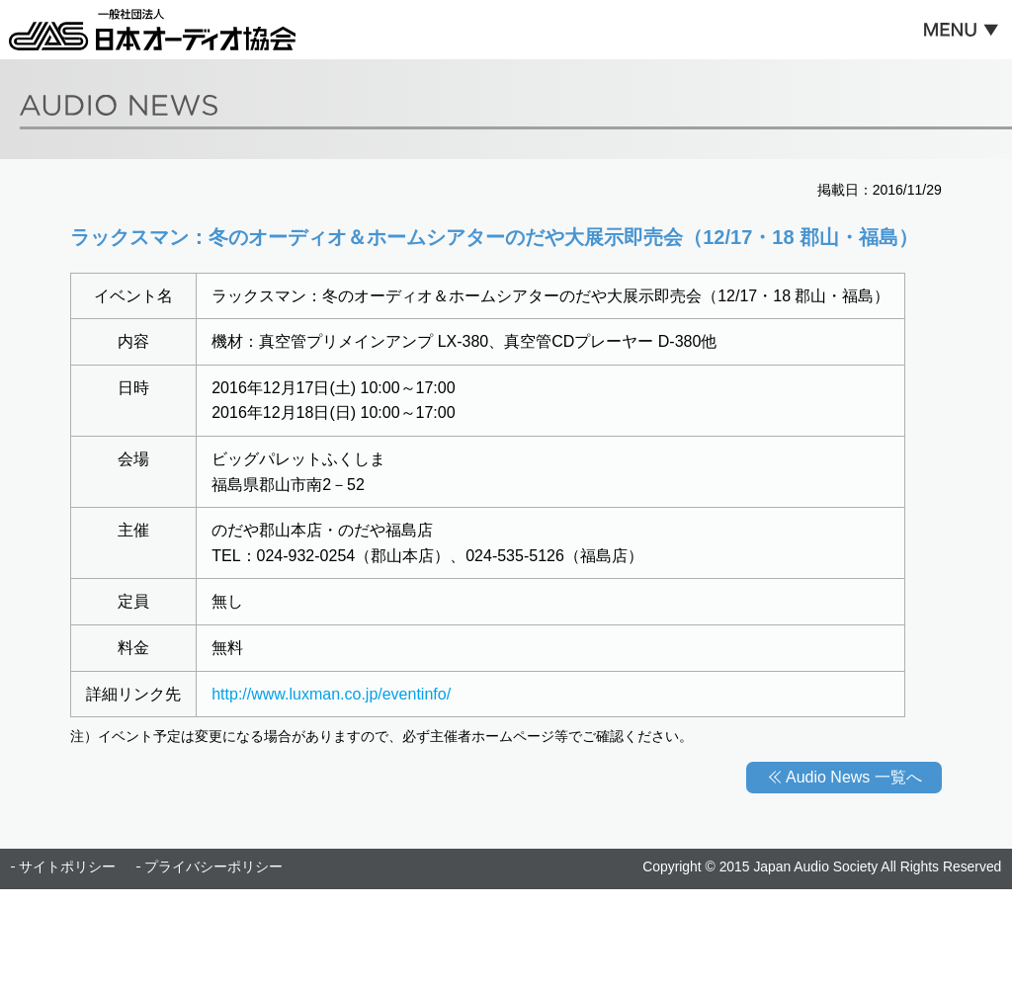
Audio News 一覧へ (854, 777)
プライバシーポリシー (213, 866)
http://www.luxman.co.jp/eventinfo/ (331, 694)
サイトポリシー (67, 866)
